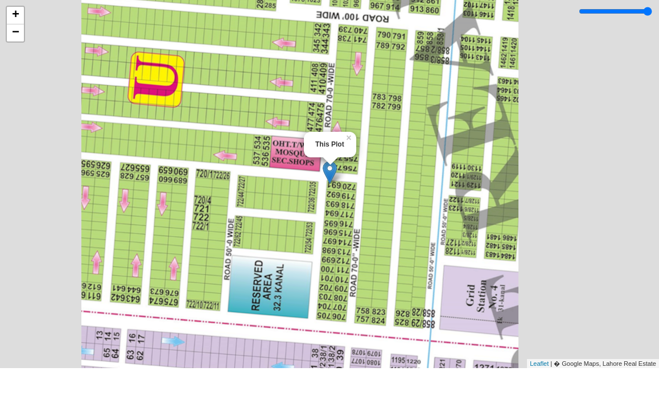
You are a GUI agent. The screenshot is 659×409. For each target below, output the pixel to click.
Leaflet (539, 363)
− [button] (15, 32)
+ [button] (15, 15)
